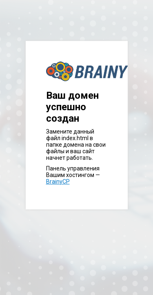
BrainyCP (58, 181)
